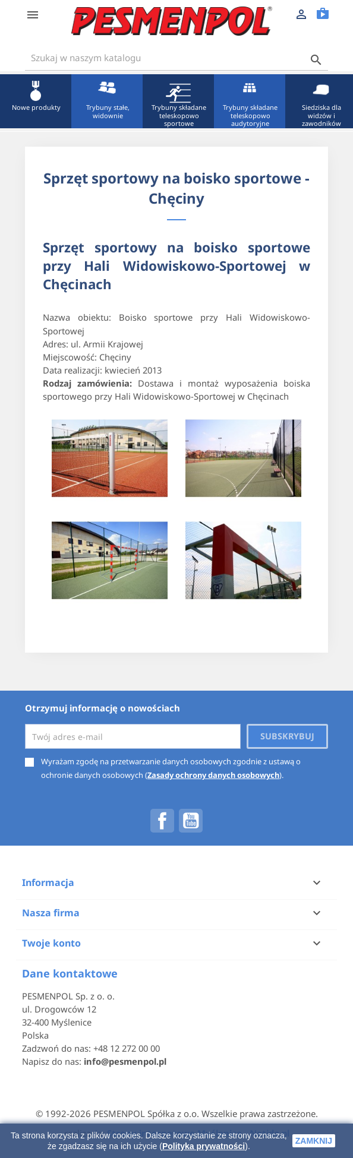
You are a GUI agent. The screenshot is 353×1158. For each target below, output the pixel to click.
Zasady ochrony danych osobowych (213, 775)
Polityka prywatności (203, 1146)
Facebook (162, 821)
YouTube (191, 821)
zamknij (313, 1141)
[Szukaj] (176, 58)
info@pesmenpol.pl (125, 1061)
